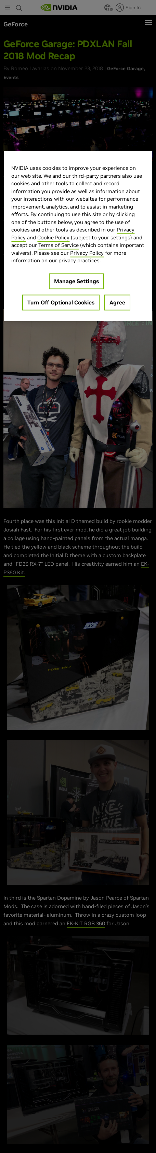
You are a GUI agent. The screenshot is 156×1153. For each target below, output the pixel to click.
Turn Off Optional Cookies (60, 302)
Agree (117, 302)
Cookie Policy (53, 237)
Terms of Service (58, 245)
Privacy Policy (87, 253)
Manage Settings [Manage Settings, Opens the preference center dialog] (76, 281)
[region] (78, 236)
